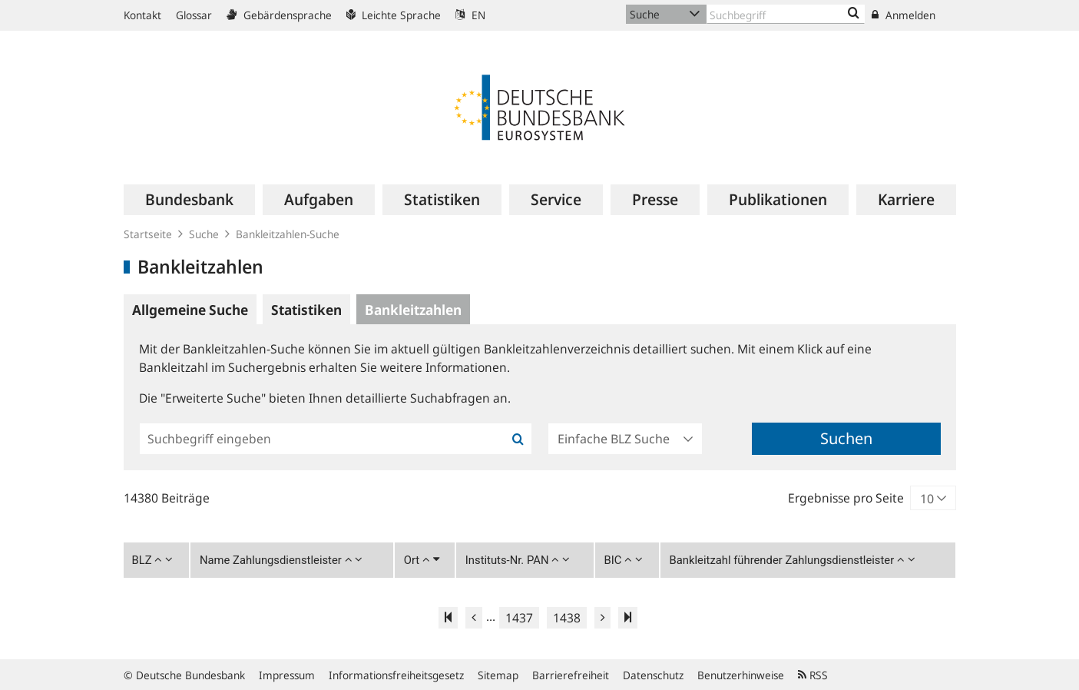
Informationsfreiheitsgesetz (396, 675)
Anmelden (903, 15)
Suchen (846, 438)
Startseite (148, 234)
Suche (204, 234)
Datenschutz (653, 675)
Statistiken (306, 309)
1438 (567, 617)
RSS (813, 675)
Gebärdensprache (279, 15)
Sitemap (498, 675)
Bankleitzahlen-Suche (287, 234)
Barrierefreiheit (570, 675)
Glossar (194, 15)
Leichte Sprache (393, 15)
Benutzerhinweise (740, 675)
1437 (519, 617)
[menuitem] (189, 199)
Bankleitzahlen (413, 309)
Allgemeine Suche (190, 309)
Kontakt (142, 15)
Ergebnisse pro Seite (846, 497)
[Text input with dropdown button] (786, 14)
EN (470, 15)
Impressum (287, 675)
